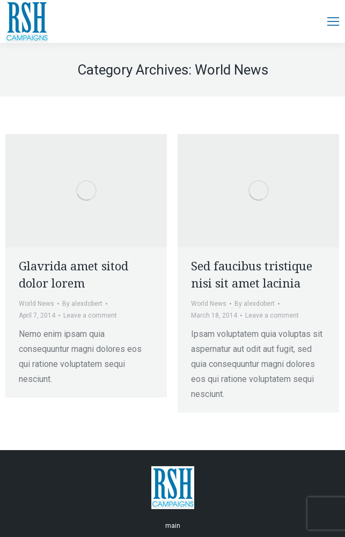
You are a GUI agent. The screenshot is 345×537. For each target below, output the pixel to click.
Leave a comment (90, 315)
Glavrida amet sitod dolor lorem (73, 275)
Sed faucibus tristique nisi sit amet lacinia (251, 275)
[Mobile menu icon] (333, 21)
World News (36, 303)
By (82, 303)
